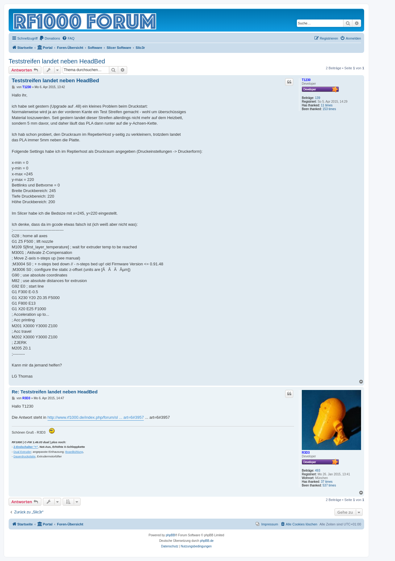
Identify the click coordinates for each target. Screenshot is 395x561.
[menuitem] (49, 38)
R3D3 (306, 452)
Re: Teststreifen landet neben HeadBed (55, 391)
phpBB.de (207, 540)
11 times (327, 105)
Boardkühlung (74, 451)
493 (317, 470)
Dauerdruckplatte (24, 456)
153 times (329, 109)
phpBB (170, 535)
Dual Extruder (22, 451)
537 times (329, 485)
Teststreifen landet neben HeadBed (57, 61)
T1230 (306, 80)
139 (317, 98)
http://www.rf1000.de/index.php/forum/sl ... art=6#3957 (96, 417)
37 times (327, 481)
